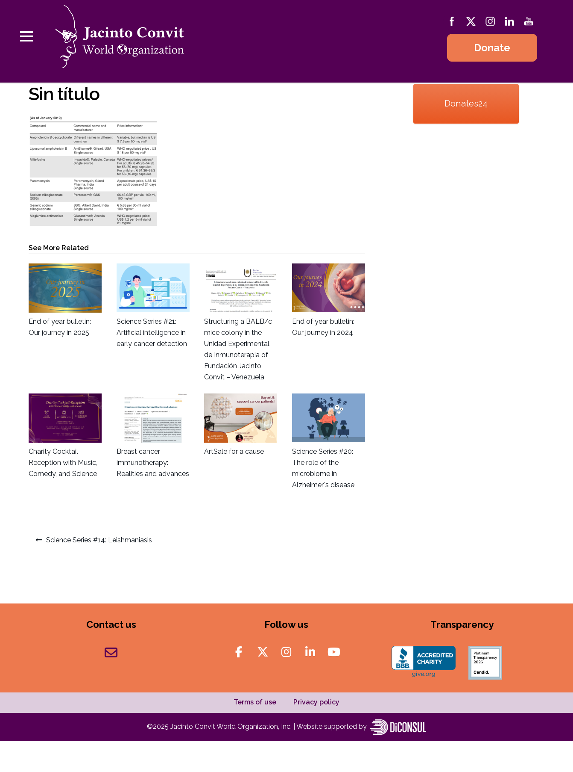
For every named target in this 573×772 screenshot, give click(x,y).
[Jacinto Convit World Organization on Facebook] (239, 652)
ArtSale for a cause (234, 451)
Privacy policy (316, 702)
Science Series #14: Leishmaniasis (99, 540)
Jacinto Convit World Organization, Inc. (231, 726)
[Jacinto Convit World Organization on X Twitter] (262, 652)
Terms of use (255, 702)
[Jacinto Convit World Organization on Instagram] (286, 652)
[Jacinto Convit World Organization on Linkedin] (310, 652)
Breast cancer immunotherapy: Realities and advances (153, 462)
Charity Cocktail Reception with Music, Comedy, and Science (63, 462)
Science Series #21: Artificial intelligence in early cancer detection (152, 332)
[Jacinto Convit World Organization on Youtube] (334, 652)
